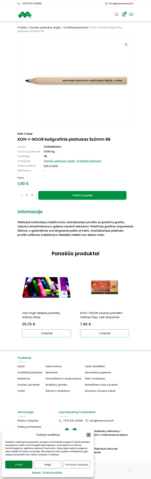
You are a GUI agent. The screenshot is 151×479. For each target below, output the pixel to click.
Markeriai (51, 372)
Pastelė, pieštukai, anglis (45, 27)
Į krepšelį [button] (46, 333)
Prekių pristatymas (29, 427)
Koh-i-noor (51, 165)
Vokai (21, 391)
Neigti (47, 464)
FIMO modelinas (95, 378)
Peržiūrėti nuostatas (76, 464)
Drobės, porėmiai (28, 384)
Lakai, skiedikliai (95, 366)
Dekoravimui (53, 366)
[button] (88, 435)
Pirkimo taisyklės (27, 420)
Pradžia (22, 27)
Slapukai (36, 472)
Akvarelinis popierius (98, 372)
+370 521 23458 (31, 3)
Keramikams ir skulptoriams (63, 378)
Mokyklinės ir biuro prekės (101, 384)
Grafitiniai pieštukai (75, 27)
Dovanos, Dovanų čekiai (100, 391)
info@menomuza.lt (121, 3)
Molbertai (23, 378)
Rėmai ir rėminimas (58, 391)
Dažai (20, 366)
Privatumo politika (52, 472)
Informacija (30, 212)
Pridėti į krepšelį (82, 195)
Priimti (19, 464)
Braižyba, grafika (56, 384)
